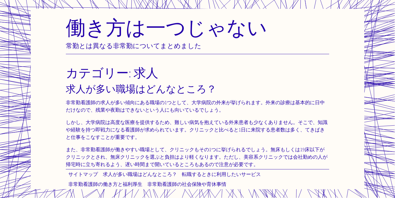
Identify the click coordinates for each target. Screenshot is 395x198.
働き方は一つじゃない (166, 27)
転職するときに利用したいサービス (221, 174)
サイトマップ (83, 174)
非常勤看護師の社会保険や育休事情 (186, 184)
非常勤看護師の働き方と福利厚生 (105, 184)
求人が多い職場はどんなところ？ (140, 174)
